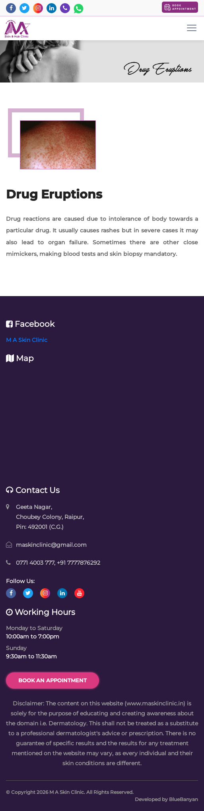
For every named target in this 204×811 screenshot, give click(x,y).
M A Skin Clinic (26, 340)
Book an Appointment (52, 680)
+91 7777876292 (78, 562)
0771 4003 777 (35, 562)
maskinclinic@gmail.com (51, 544)
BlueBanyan (183, 799)
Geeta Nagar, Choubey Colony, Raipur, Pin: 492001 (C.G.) (50, 516)
